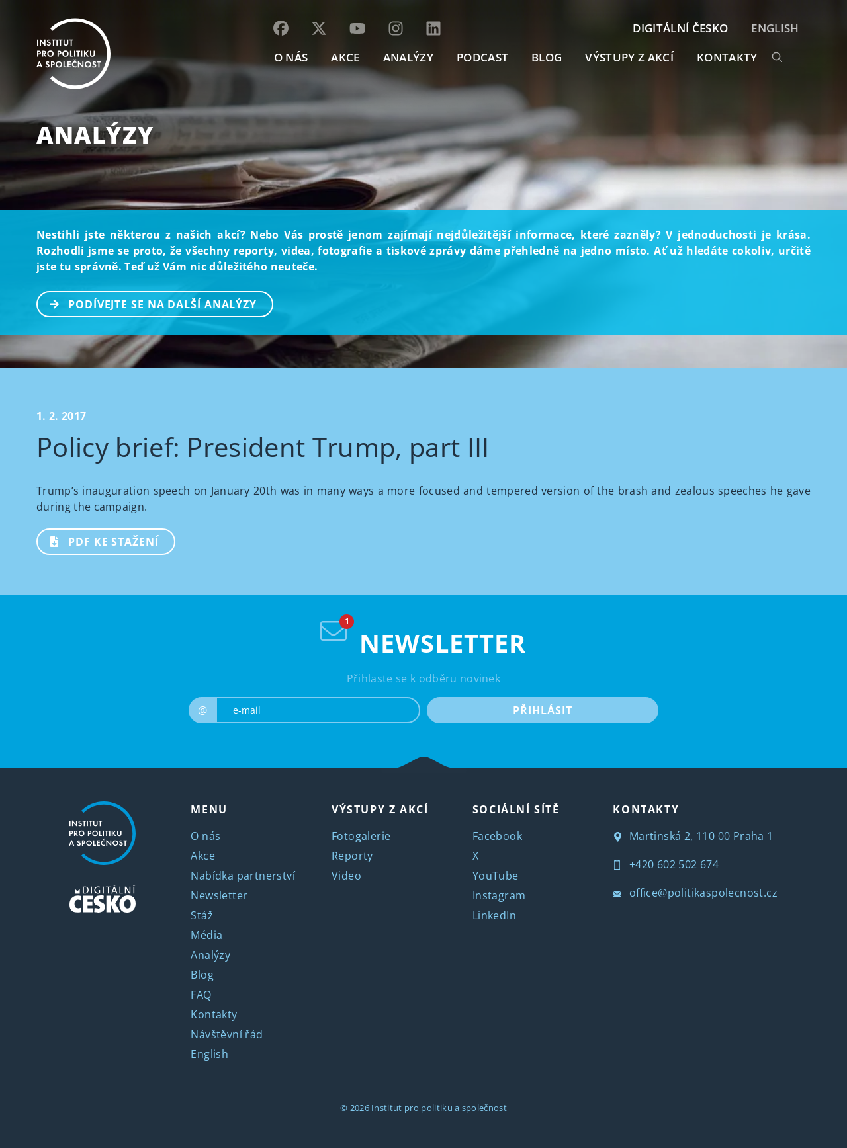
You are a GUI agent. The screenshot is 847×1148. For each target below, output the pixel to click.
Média (206, 935)
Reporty (352, 855)
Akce (203, 855)
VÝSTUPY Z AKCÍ (380, 809)
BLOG (546, 57)
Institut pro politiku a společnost (439, 1108)
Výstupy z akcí (629, 57)
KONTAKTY (727, 57)
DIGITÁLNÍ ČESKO (680, 28)
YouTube (495, 875)
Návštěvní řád (227, 1034)
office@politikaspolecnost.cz (695, 892)
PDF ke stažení (98, 540)
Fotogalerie (361, 836)
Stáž (202, 915)
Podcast (482, 57)
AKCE (345, 57)
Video (346, 875)
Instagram (499, 895)
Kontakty (214, 1014)
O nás (205, 836)
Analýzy (408, 57)
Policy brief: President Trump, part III (262, 447)
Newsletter (219, 895)
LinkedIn (494, 915)
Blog (202, 974)
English (775, 28)
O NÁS (291, 57)
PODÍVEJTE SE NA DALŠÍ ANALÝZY (147, 303)
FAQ (201, 994)
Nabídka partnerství (243, 875)
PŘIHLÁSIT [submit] (542, 710)
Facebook (497, 836)
